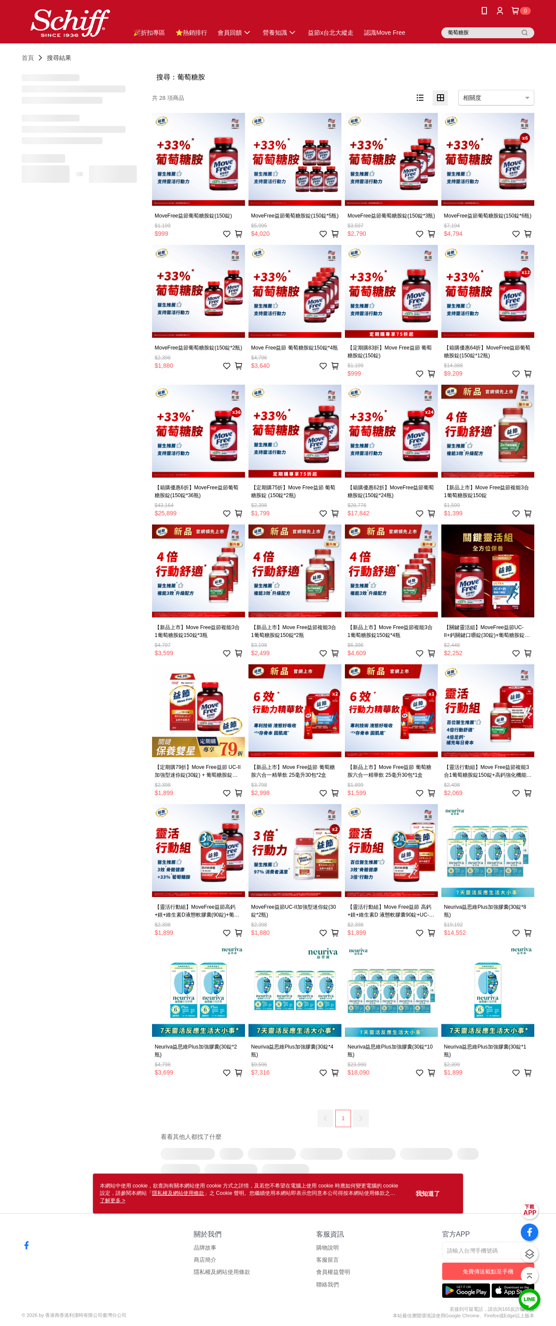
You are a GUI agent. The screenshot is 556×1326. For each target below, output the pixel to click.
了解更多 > (112, 1200)
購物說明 (327, 1247)
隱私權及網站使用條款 (222, 1272)
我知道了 (428, 1193)
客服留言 (327, 1260)
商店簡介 (205, 1260)
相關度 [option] (472, 97)
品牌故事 (205, 1247)
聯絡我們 (327, 1284)
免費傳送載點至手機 (488, 1271)
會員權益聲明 (333, 1272)
